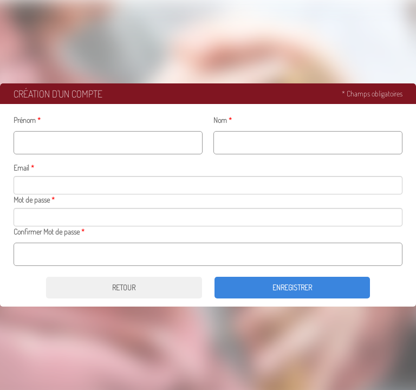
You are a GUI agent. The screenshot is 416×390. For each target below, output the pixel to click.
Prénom (25, 120)
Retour (123, 287)
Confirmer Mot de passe (47, 231)
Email (21, 167)
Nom (220, 120)
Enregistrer (292, 287)
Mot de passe (32, 199)
